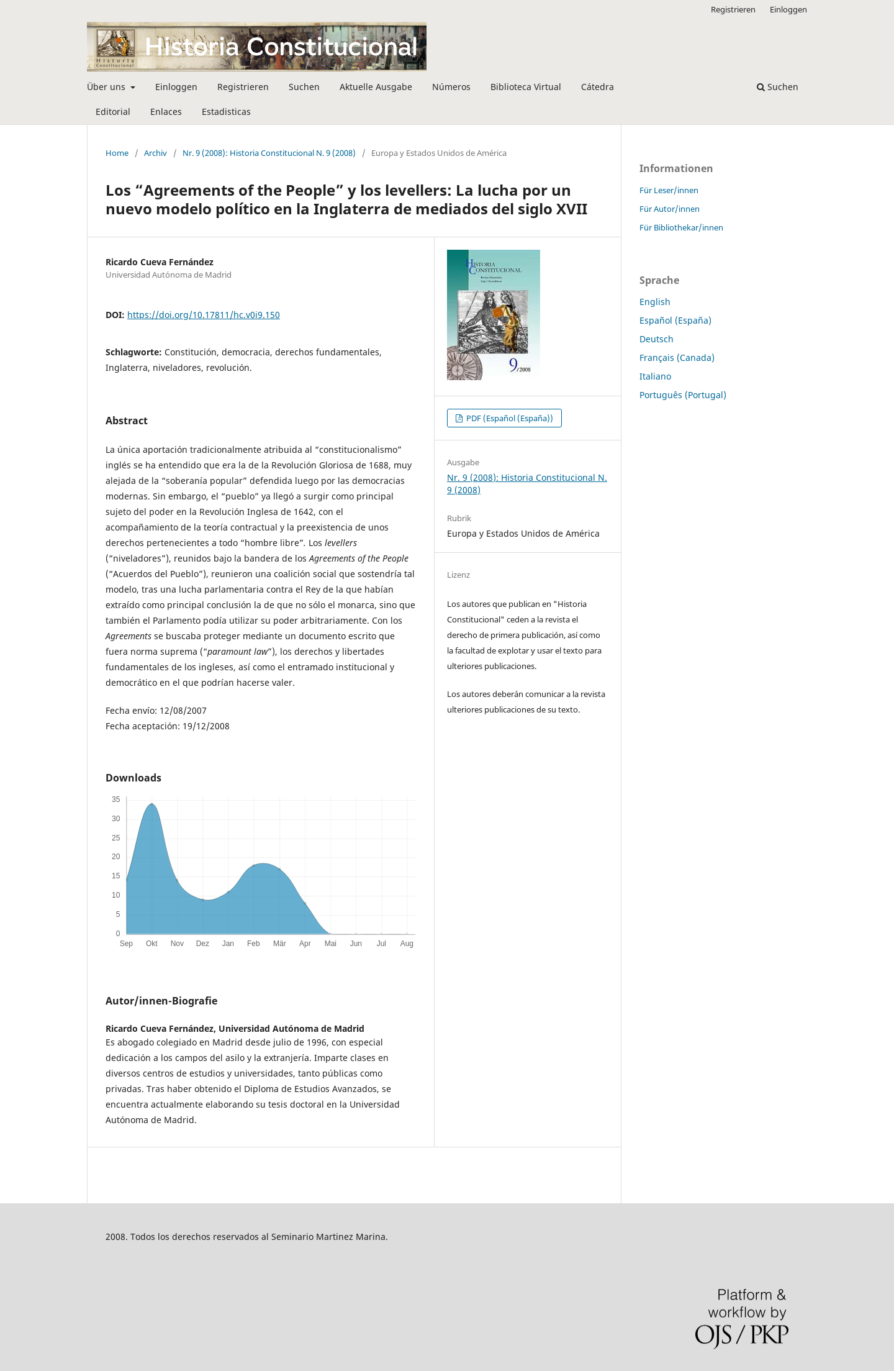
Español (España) (675, 320)
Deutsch (656, 339)
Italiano (655, 376)
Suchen (304, 87)
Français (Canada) (677, 357)
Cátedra (597, 87)
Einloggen (176, 87)
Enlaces (166, 111)
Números (451, 87)
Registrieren (243, 87)
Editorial (113, 111)
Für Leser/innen (668, 190)
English (654, 301)
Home (117, 152)
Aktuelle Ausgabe (376, 87)
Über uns (107, 87)
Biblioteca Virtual (525, 87)
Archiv (155, 152)
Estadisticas (226, 111)
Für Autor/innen (669, 208)
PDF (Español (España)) (508, 418)
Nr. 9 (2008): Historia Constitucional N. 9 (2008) (269, 152)
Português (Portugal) (682, 395)
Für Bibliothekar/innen (681, 227)
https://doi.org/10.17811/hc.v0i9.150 (203, 315)
